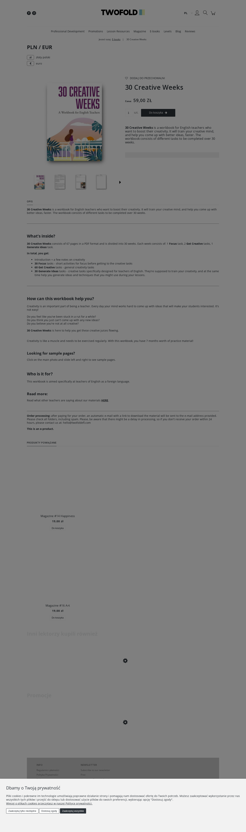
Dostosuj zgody (49, 811)
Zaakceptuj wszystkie (73, 811)
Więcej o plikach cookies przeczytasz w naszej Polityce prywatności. (49, 803)
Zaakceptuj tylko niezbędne (22, 811)
